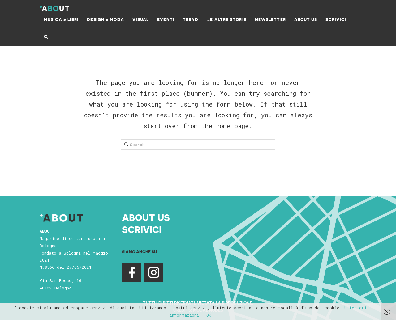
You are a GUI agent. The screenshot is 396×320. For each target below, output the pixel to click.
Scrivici (141, 229)
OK (208, 315)
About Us (146, 217)
